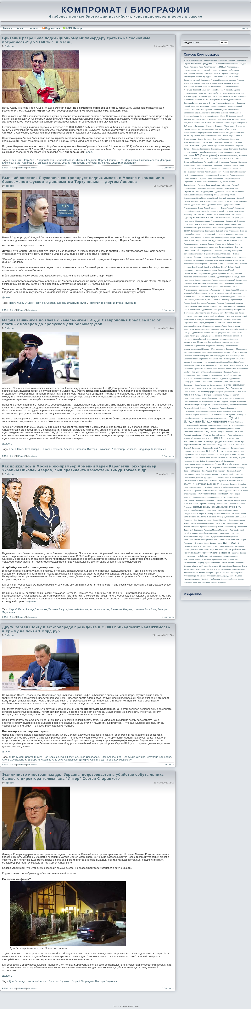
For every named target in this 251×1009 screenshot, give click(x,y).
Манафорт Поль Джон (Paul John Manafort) (229, 329)
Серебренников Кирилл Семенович (199, 464)
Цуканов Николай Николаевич (231, 546)
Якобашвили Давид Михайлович (223, 579)
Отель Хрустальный (14, 759)
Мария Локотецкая (191, 336)
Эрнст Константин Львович (201, 569)
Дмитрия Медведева (214, 201)
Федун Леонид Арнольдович (202, 523)
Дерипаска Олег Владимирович (199, 191)
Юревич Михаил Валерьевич (233, 569)
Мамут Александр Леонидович (196, 329)
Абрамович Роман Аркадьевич (198, 63)
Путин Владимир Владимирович (211, 419)
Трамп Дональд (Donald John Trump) (210, 507)
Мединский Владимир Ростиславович (222, 346)
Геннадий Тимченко (205, 165)
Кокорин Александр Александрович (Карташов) (215, 280)
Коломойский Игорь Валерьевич (220, 283)
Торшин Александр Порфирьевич (213, 504)
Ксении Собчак (190, 296)
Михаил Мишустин (201, 356)
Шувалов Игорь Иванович (230, 566)
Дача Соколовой (89, 756)
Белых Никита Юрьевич (202, 110)
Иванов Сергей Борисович (214, 234)
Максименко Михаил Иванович (228, 323)
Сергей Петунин (222, 454)
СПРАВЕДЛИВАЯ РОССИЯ (207, 484)
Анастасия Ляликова (230, 87)
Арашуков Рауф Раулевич (234, 93)
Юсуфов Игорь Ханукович (194, 576)
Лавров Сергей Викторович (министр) (199, 303)
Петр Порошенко (237, 398)
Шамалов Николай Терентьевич (208, 559)
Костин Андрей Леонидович (209, 290)
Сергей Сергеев (237, 454)
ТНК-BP (218, 500)
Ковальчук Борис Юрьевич (206, 270)
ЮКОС (217, 569)
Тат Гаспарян (33, 449)
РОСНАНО (206, 438)
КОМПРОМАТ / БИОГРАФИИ (125, 9)
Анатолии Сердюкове (64, 759)
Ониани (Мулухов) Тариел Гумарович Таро (219, 392)
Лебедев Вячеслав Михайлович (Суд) (205, 306)
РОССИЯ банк (233, 438)
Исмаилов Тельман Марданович (212, 244)
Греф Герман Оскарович (194, 175)
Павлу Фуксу (16, 302)
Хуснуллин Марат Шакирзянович (208, 543)
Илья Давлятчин (215, 241)
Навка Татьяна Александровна (209, 375)
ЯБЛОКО (204, 579)
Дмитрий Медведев (227, 198)
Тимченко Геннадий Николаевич (213, 494)
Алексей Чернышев (201, 80)
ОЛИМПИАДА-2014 (192, 392)
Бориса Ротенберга (72, 162)
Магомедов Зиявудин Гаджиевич (208, 319)
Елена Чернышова (222, 218)
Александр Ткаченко (124, 449)
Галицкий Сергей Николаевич (216, 162)
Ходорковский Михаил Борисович (224, 536)
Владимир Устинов (134, 756)
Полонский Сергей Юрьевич (195, 408)
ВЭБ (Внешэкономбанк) (228, 155)
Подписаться (51, 28)
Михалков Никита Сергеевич (196, 359)
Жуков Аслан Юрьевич (204, 224)
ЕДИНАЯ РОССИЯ (203, 217)
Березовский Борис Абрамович (197, 113)
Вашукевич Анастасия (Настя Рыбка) (213, 129)
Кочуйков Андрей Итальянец (234, 290)
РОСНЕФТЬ (219, 438)
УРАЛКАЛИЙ (202, 517)
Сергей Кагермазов (192, 454)
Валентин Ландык (121, 609)
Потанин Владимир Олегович (196, 415)
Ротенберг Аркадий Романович (218, 441)
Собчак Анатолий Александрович (229, 477)
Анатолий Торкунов (100, 302)
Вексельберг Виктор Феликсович (207, 136)
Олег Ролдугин (218, 388)
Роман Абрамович (24, 162)
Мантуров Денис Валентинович (197, 333)
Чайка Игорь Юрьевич (213, 550)
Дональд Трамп (231, 201)
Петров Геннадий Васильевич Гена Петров (202, 401)
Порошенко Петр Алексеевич (229, 411)
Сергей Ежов (17, 609)
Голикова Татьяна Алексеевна (207, 169)
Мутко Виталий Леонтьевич (205, 369)
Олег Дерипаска (128, 160)
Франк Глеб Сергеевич (193, 530)
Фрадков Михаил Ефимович (211, 527)
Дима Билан (16, 756)
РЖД (206, 431)
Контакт (33, 28)
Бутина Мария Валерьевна (236, 123)
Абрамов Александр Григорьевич (232, 60)
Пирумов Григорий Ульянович (233, 401)
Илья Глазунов (69, 756)
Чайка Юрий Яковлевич (235, 549)
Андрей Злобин (46, 160)
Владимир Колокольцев (152, 449)
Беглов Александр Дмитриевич (222, 103)
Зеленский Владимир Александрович (228, 228)
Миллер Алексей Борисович (223, 349)
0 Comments (168, 167)
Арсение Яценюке (59, 981)
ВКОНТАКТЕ (208, 142)
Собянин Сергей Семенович (222, 480)
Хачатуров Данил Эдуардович (196, 536)
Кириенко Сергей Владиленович (217, 257)
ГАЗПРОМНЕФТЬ (226, 159)
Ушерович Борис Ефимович (215, 520)
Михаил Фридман (86, 160)
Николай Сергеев (52, 449)
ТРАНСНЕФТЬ (235, 507)
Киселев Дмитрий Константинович (224, 264)
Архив (20, 28)
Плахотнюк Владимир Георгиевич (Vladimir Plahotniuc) (206, 405)
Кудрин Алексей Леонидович (223, 296)
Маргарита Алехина (235, 333)
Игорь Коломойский (238, 237)
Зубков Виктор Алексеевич (227, 231)
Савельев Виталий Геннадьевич (216, 448)
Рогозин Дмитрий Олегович (221, 432)
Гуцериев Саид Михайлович (209, 185)
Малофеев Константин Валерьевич (199, 326)
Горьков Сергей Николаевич (234, 172)
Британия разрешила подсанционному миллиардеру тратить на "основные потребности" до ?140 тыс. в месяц (76, 40)
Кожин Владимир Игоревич (220, 277)
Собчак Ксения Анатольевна (196, 481)
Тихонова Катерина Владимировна (207, 497)
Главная (8, 28)
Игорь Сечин (189, 241)
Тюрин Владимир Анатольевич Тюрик (214, 514)
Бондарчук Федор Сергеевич (204, 119)
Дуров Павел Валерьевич (209, 208)
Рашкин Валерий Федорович (222, 428)
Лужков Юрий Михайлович (214, 316)
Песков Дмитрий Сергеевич (206, 398)
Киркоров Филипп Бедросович (196, 264)
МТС (217, 365)
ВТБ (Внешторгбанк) (206, 155)
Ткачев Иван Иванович (204, 500)
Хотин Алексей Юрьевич (224, 540)
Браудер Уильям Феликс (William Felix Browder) (203, 123)
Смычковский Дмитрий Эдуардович (198, 477)
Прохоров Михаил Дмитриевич (214, 418)
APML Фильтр (74, 28)
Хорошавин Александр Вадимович (198, 540)
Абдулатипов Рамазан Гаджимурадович (200, 60)
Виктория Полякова (221, 139)
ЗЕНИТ (187, 231)
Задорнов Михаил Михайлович (228, 224)
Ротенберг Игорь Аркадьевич (214, 445)
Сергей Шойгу (232, 458)
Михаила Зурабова (144, 609)
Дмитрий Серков (198, 201)
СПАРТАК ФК (189, 484)
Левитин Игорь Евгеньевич (234, 306)
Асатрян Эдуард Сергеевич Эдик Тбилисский (202, 96)
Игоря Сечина (201, 241)
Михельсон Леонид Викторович (222, 359)
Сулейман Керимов (212, 487)
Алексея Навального (219, 80)
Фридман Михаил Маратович (216, 530)
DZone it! (21, 167)
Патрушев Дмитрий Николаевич (208, 395)
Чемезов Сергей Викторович (216, 553)
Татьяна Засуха (57, 609)
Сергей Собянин (191, 458)
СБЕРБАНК (212, 451)
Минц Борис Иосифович (212, 352)
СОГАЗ (240, 481)
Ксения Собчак (204, 296)
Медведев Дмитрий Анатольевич (213, 342)
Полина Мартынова (238, 405)
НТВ (194, 388)
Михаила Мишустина (235, 356)
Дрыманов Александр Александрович (207, 205)
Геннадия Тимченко (48, 162)
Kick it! (13, 167)
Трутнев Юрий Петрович (194, 510)
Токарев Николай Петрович (234, 500)
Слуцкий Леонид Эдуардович (207, 474)
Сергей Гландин (107, 160)
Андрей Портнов (35, 302)
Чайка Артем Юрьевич (193, 550)
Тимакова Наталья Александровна (217, 491)
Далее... (89, 151)
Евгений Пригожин (225, 211)
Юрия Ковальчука (222, 573)
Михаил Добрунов (231, 352)
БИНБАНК (215, 113)
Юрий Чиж (15, 160)
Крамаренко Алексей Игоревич (228, 293)
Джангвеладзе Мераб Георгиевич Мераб (201, 198)
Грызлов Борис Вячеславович (206, 182)
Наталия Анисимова (202, 378)
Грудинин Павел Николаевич (211, 178)
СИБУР (208, 468)
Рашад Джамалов (36, 609)
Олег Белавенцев (110, 756)
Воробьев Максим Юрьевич (211, 152)
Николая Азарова (36, 981)
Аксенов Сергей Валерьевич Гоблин (212, 70)
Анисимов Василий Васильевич (197, 90)
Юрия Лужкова (237, 573)
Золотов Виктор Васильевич (203, 231)
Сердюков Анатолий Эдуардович (220, 461)
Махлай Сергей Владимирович (206, 339)
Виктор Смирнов (205, 139)
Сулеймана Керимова (230, 487)
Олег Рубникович (234, 388)
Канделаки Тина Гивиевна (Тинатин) (216, 251)
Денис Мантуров (231, 188)
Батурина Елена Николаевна (196, 103)
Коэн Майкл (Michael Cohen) (195, 293)
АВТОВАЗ (222, 67)
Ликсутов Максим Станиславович (209, 313)
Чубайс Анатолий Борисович (209, 556)
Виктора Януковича (97, 162)
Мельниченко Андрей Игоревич (197, 349)
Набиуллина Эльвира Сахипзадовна (207, 372)
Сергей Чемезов (218, 458)
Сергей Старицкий (83, 981)
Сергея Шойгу (33, 756)
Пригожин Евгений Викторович (222, 415)
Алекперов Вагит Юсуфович (216, 73)
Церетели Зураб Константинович (197, 546)
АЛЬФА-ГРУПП (216, 83)
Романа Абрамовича (192, 438)
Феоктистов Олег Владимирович (229, 523)
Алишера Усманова (192, 83)
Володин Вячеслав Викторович (197, 149)
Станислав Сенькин (228, 484)
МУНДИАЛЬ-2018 (227, 365)
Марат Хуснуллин (218, 333)
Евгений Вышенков (192, 211)
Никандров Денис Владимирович (226, 378)
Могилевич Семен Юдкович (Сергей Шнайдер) (223, 362)
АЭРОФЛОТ (189, 100)
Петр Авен (29, 160)
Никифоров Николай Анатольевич (198, 382)
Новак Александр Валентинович (208, 385)
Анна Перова (217, 90)
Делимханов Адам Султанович (210, 188)
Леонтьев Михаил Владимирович (198, 310)
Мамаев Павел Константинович (228, 326)
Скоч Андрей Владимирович (213, 471)
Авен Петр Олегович (207, 67)
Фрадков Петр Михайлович (236, 527)
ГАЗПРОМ (197, 158)
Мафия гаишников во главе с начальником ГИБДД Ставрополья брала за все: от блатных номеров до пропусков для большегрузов (81, 322)
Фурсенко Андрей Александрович (204, 533)
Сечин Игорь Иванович (227, 464)
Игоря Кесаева (65, 160)
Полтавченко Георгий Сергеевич (222, 408)
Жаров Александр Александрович (209, 221)
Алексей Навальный (222, 77)
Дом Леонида (17, 981)
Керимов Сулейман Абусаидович (218, 254)
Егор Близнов (51, 756)
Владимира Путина (216, 146)
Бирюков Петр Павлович (231, 113)
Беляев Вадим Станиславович (226, 110)
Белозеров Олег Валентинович (213, 106)
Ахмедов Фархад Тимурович (235, 96)
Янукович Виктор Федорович (214, 582)
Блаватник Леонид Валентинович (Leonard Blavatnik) (206, 116)
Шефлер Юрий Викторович (208, 563)
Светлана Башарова (159, 756)
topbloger (9, 46)
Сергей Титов (204, 458)
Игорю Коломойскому (118, 759)
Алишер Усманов (236, 80)
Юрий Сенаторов (206, 573)
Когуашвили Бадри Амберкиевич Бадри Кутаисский (220, 274)
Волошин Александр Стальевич (224, 149)
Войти (244, 28)
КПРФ (211, 293)
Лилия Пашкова (231, 313)
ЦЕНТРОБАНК (231, 543)
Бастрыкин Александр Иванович (225, 99)
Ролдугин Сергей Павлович (215, 435)
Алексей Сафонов (75, 449)
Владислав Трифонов (234, 146)
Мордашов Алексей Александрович (199, 365)
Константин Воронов (209, 287)
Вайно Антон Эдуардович (194, 126)
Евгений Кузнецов (208, 211)
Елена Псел (16, 449)
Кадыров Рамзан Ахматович (206, 247)
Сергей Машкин (207, 454)
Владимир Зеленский (123, 162)
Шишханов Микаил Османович (205, 566)
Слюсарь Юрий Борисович (231, 474)
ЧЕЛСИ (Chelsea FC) (192, 553)
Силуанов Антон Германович (224, 468)
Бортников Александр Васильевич (232, 119)
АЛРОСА (205, 83)
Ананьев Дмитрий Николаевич (208, 87)
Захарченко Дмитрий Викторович (198, 228)
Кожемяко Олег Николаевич (195, 277)
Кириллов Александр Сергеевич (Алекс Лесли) (224, 260)
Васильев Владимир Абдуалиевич (220, 126)
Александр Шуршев (204, 77)
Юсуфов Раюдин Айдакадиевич (220, 576)
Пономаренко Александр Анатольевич (200, 411)
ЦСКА (215, 546)
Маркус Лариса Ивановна (211, 336)
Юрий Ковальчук (191, 573)
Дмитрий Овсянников (91, 759)
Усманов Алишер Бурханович (221, 517)
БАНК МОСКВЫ (202, 100)
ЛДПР (186, 306)
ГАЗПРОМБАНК (211, 159)
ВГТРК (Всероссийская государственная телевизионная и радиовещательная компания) (214, 132)
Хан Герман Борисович (229, 533)
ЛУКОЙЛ (230, 316)
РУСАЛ (231, 445)
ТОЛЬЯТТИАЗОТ (191, 504)
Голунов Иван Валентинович (209, 172)
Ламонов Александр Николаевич (230, 303)
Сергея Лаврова (56, 302)
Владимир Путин (77, 302)
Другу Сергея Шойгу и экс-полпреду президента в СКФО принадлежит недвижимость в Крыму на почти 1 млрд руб (86, 629)
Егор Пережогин (209, 214)
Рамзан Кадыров (201, 428)
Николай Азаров (149, 160)
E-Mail (5, 167)
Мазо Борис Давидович (204, 323)
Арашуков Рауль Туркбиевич (210, 93)
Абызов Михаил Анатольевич (227, 64)
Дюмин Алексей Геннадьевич (233, 208)
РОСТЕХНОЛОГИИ (193, 441)
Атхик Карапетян (99, 609)
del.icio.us (31, 167)
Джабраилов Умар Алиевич (225, 195)
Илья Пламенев (230, 241)
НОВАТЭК (227, 385)
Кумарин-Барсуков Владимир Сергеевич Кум (224, 300)
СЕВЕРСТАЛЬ (226, 451)
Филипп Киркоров (191, 527)
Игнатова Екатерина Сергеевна (216, 237)
